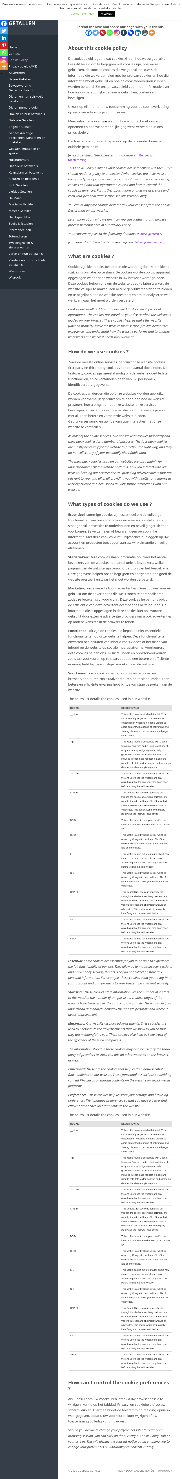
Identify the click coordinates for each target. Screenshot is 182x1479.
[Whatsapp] (109, 33)
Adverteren (17, 73)
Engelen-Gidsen (20, 127)
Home (13, 47)
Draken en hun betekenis (27, 114)
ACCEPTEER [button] (107, 13)
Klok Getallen (18, 185)
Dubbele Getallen (23, 20)
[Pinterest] (102, 33)
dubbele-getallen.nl (151, 233)
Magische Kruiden (22, 204)
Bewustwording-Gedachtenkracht (21, 87)
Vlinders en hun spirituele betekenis (27, 262)
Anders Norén (144, 1470)
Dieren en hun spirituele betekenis (26, 98)
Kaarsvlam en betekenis (26, 172)
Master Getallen (20, 211)
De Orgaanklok (19, 217)
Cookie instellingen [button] (82, 13)
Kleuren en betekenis (24, 179)
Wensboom (17, 271)
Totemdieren (18, 236)
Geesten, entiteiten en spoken (24, 151)
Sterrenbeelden (20, 230)
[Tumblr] (124, 33)
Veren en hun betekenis (26, 254)
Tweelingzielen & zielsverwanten (21, 245)
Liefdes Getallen (20, 191)
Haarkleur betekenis (23, 166)
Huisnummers (19, 160)
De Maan (15, 198)
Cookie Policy (18, 60)
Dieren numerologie (23, 107)
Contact (14, 53)
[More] (152, 33)
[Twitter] (95, 33)
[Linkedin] (138, 33)
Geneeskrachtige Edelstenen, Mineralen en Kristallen (27, 137)
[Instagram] (117, 33)
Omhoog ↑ (165, 1470)
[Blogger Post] (145, 33)
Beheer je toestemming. (151, 242)
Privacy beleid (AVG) (23, 66)
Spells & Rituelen (21, 223)
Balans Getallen (20, 79)
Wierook (15, 277)
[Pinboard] (131, 33)
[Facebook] (88, 33)
